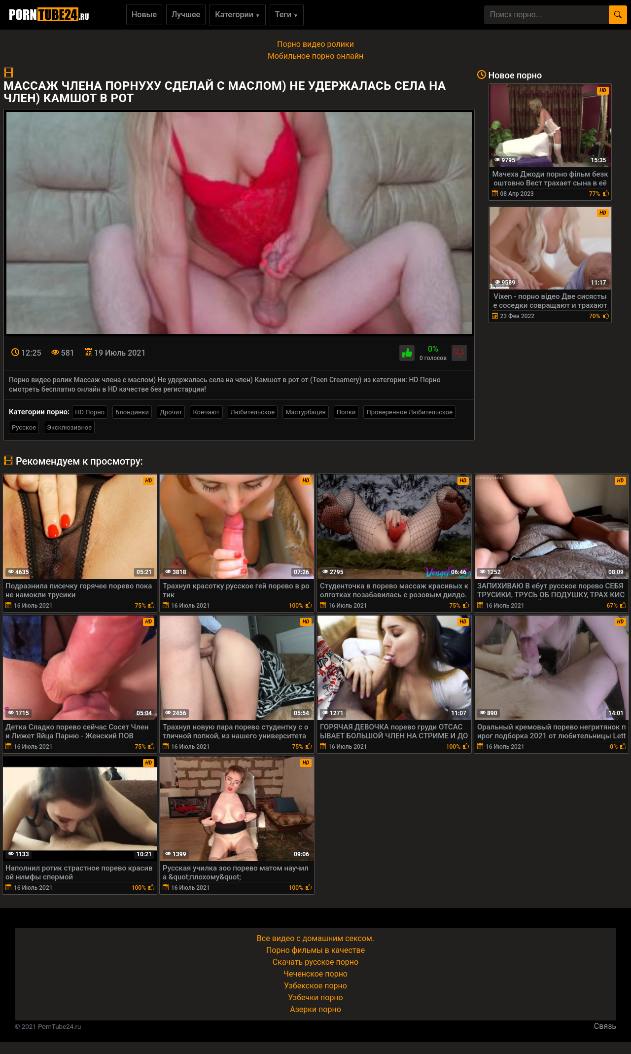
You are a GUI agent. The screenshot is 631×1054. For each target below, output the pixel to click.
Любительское (253, 412)
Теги (286, 14)
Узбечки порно (315, 997)
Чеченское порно (315, 974)
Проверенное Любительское (409, 412)
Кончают (206, 412)
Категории (237, 14)
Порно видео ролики (315, 44)
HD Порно (90, 412)
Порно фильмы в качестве (315, 950)
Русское (24, 427)
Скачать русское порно (315, 962)
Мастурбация (305, 412)
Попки (346, 412)
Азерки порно (315, 1009)
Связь (605, 1026)
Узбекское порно (315, 985)
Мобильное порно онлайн (315, 56)
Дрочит (171, 412)
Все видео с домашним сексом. (315, 938)
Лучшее (186, 14)
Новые (144, 14)
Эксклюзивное (69, 427)
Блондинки (132, 412)
